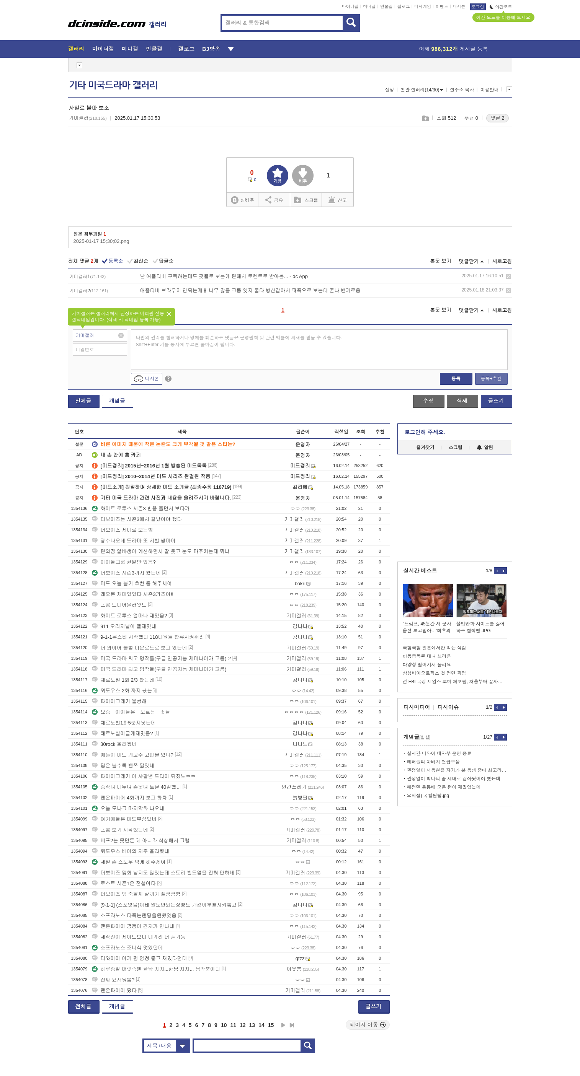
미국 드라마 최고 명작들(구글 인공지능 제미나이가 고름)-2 (161, 658)
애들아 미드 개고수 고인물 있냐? (132, 755)
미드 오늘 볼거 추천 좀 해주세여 (132, 583)
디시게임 (422, 6)
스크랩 (425, 118)
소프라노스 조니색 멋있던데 (127, 948)
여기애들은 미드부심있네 (124, 819)
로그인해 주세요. (425, 432)
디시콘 (459, 6)
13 (252, 1025)
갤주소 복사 (462, 90)
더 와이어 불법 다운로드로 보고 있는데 (139, 648)
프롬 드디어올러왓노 (119, 605)
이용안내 (489, 90)
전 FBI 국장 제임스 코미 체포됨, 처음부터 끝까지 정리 (455, 681)
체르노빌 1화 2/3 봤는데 (123, 680)
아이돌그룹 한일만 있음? (123, 562)
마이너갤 (350, 6)
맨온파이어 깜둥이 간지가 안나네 (133, 926)
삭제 (508, 276)
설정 (389, 90)
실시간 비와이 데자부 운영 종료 (439, 753)
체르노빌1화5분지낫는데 (123, 723)
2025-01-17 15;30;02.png (101, 241)
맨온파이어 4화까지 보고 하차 (129, 798)
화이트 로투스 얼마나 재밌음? (129, 616)
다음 (283, 1025)
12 (243, 1025)
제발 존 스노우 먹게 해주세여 (128, 862)
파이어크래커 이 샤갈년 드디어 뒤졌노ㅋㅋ (143, 776)
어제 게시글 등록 (453, 49)
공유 (274, 199)
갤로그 (403, 6)
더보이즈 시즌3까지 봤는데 (126, 573)
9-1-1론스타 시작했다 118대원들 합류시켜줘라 (148, 637)
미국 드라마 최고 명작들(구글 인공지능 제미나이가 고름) (159, 669)
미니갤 (369, 6)
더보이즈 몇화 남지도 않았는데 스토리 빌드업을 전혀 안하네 (163, 873)
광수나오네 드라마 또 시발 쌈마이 (133, 541)
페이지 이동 (368, 1025)
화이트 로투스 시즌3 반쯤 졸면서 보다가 (141, 508)
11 (233, 1025)
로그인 (478, 7)
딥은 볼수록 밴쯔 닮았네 (123, 765)
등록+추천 (491, 378)
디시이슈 (448, 707)
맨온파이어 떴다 (114, 990)
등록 (456, 378)
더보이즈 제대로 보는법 (122, 530)
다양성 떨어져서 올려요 (427, 664)
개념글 (117, 401)
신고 (337, 199)
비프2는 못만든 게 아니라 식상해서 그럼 (141, 840)
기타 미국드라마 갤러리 (113, 85)
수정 (428, 401)
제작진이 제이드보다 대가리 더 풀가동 (138, 937)
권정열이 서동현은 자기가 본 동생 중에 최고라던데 (457, 770)
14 (261, 1025)
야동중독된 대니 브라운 (427, 656)
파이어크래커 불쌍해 (119, 701)
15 (271, 1025)
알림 (485, 447)
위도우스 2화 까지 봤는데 (124, 690)
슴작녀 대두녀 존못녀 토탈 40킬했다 (136, 787)
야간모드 (501, 7)
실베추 (242, 200)
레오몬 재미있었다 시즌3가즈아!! (132, 594)
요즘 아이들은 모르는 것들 (131, 712)
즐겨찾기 (425, 447)
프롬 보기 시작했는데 (120, 830)
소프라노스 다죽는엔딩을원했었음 (134, 915)
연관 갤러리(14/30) (421, 90)
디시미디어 (417, 707)
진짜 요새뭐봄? (113, 980)
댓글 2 (497, 118)
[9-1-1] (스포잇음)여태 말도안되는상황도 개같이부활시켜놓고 (164, 905)
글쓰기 (496, 401)
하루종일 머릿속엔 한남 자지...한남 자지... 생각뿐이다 (156, 969)
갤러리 (76, 49)
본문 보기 (440, 261)
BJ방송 (211, 49)
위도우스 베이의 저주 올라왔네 (130, 851)
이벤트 (442, 6)
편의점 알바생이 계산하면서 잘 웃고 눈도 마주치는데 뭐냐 (160, 551)
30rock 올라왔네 (114, 744)
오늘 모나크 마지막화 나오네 (128, 808)
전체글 (83, 401)
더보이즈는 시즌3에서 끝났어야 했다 (137, 519)
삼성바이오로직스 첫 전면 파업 (434, 673)
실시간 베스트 (420, 571)
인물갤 (386, 6)
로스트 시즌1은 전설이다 (123, 883)
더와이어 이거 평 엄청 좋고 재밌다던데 (139, 958)
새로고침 (502, 261)
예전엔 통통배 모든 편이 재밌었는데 (444, 787)
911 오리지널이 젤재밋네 (124, 626)
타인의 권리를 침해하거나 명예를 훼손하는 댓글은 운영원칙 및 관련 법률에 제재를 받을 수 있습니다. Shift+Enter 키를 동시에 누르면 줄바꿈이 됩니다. (239, 341)
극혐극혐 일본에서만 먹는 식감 (434, 648)
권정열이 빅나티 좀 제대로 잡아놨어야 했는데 (454, 778)
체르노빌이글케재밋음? (122, 733)
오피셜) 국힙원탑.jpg (428, 795)
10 (224, 1025)
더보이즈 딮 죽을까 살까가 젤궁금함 (136, 894)
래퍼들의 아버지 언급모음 (433, 762)
